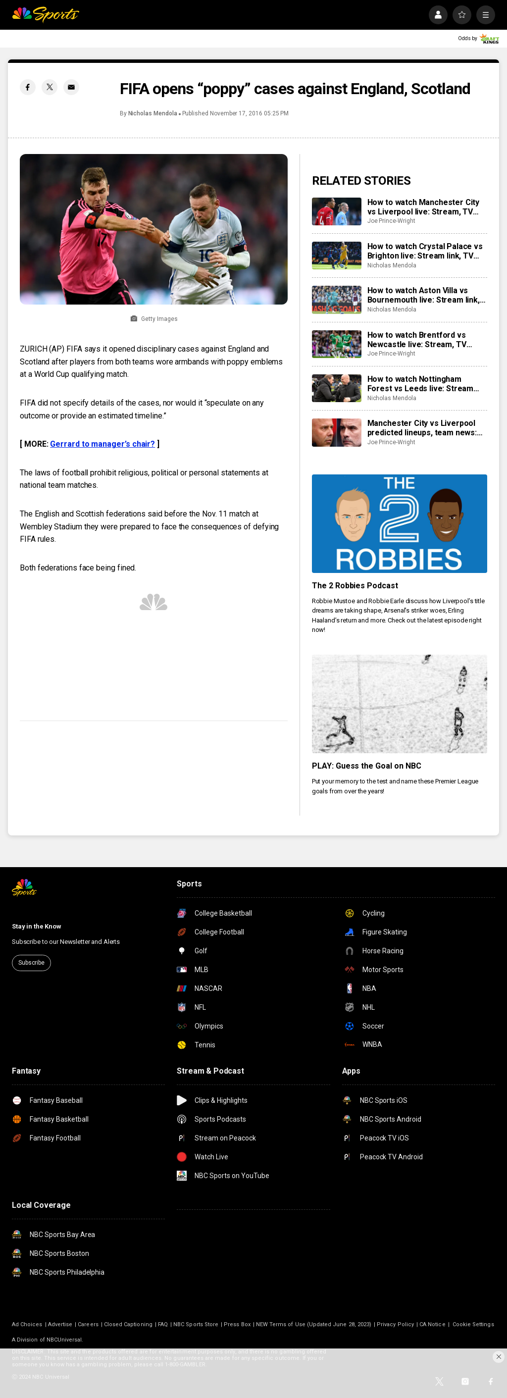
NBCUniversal (64, 1340)
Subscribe (31, 962)
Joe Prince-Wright (391, 220)
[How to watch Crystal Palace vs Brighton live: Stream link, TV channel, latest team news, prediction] (336, 255)
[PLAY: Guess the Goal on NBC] (399, 704)
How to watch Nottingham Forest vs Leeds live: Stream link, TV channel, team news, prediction (420, 383)
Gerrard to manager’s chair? (102, 444)
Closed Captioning (128, 1324)
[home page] (45, 14)
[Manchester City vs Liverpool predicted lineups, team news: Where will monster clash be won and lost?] (336, 432)
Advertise (60, 1324)
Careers (88, 1324)
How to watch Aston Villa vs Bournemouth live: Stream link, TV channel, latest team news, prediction (423, 295)
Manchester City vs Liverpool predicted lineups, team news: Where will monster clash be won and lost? (422, 427)
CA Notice (432, 1324)
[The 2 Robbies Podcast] (399, 523)
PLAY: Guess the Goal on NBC (367, 766)
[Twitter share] (49, 87)
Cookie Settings (473, 1324)
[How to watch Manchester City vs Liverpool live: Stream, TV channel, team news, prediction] (336, 211)
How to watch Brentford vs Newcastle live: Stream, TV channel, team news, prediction (424, 339)
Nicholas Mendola (152, 113)
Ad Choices (27, 1324)
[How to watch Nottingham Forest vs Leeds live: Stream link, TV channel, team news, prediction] (336, 388)
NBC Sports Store (195, 1324)
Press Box (237, 1324)
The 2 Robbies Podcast (355, 585)
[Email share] (71, 87)
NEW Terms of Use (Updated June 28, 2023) (313, 1324)
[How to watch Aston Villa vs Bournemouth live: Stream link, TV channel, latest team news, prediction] (336, 299)
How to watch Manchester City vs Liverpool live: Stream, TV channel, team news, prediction (424, 207)
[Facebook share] (28, 87)
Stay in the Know (36, 926)
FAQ (163, 1324)
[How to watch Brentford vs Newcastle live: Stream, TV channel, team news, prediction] (336, 344)
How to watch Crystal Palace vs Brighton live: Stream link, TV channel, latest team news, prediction (425, 251)
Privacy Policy (395, 1324)
